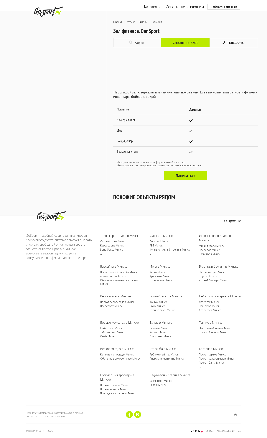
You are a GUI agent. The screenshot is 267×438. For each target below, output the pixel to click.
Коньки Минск (158, 302)
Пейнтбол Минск (209, 306)
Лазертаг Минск (209, 302)
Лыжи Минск (157, 306)
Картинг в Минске (211, 349)
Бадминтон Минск (161, 380)
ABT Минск (156, 245)
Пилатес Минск (159, 241)
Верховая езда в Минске (117, 349)
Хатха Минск (157, 272)
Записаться (185, 175)
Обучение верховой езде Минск (120, 358)
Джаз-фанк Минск (160, 336)
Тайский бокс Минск (112, 332)
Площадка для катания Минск (118, 393)
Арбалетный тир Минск (164, 354)
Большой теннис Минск (213, 332)
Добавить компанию (223, 7)
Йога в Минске (160, 266)
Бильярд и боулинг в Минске (218, 266)
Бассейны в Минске (113, 266)
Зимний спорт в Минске (166, 296)
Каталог (152, 7)
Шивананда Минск (161, 280)
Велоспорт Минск (111, 306)
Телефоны (233, 43)
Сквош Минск (158, 385)
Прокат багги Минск (211, 362)
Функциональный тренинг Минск (170, 249)
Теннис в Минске (210, 322)
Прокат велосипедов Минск (117, 302)
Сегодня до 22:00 (185, 43)
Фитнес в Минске (162, 236)
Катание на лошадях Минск (117, 354)
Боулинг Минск (208, 276)
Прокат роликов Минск (114, 385)
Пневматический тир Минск (167, 358)
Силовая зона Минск (113, 241)
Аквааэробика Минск (113, 276)
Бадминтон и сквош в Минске (170, 375)
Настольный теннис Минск (215, 328)
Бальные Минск (159, 328)
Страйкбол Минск (210, 310)
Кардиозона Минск (111, 245)
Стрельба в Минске (163, 349)
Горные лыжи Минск (162, 310)
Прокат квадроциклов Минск (216, 358)
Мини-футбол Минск (211, 246)
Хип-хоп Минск (159, 332)
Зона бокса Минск (111, 249)
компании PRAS (232, 430)
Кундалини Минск (160, 276)
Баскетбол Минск (209, 254)
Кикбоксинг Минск (111, 328)
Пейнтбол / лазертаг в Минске (220, 296)
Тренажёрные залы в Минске (120, 236)
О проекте (232, 221)
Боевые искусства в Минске (119, 322)
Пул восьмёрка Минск (212, 272)
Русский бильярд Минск (213, 280)
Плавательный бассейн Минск (118, 272)
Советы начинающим (185, 6)
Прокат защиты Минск (114, 389)
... (101, 253)
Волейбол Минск (209, 250)
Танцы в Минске (161, 322)
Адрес (136, 43)
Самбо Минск (108, 336)
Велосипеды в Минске (115, 296)
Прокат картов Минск (212, 354)
